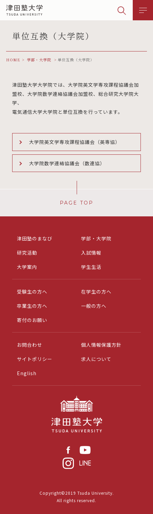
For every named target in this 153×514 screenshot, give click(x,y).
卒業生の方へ (32, 305)
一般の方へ (93, 305)
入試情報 (91, 252)
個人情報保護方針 (101, 344)
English (26, 373)
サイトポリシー (34, 359)
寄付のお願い (32, 320)
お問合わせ (29, 344)
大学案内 (27, 266)
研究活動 (27, 252)
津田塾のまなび (34, 238)
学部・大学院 (96, 238)
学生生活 (91, 266)
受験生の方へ (32, 291)
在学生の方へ (96, 291)
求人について (96, 359)
